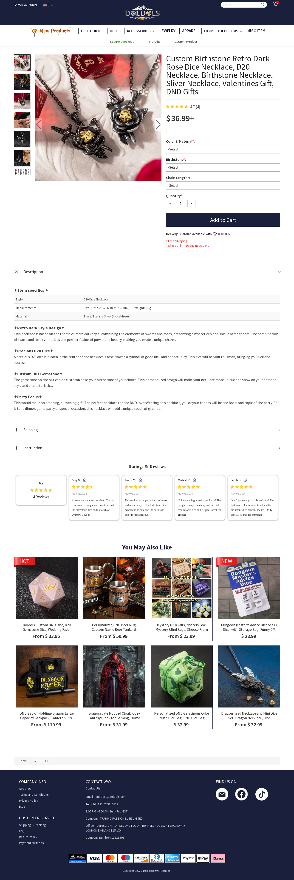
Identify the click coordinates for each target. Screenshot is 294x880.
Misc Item (256, 30)
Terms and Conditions (34, 794)
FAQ (22, 831)
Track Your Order (26, 5)
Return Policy (28, 837)
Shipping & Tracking (32, 825)
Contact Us (93, 788)
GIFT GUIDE (92, 31)
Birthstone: (176, 159)
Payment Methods (31, 843)
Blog (22, 806)
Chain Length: (178, 177)
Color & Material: (180, 141)
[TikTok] (261, 794)
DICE (115, 31)
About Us (25, 789)
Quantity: (174, 195)
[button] (158, 124)
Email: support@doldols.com (106, 797)
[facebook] (241, 794)
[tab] (147, 272)
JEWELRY (168, 30)
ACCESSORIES (140, 31)
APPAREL (190, 30)
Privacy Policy (28, 800)
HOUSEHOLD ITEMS (223, 31)
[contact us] (222, 794)
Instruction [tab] (151, 447)
